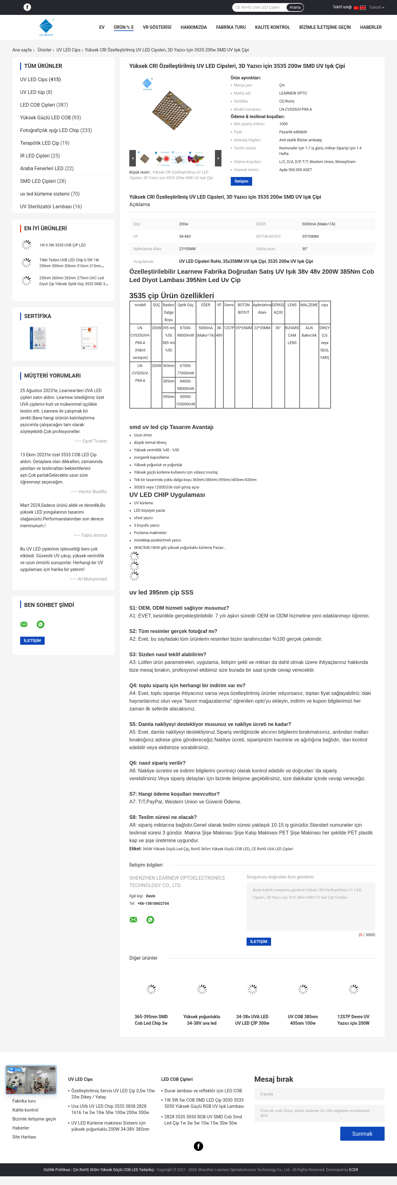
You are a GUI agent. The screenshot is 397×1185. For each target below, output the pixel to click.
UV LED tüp (32, 92)
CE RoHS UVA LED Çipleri (272, 849)
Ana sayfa (22, 49)
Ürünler (44, 49)
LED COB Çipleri (37, 105)
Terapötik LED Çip (39, 143)
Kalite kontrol (272, 27)
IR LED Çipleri (35, 156)
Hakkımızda (194, 27)
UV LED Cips (68, 49)
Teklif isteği (342, 7)
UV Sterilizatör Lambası (46, 207)
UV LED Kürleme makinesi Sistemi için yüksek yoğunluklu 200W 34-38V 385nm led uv (110, 1127)
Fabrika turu (231, 27)
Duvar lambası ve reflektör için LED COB (203, 1090)
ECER (353, 1170)
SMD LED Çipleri (38, 181)
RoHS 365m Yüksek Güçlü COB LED (220, 849)
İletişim (241, 181)
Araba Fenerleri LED (42, 168)
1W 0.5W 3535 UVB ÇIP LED (62, 245)
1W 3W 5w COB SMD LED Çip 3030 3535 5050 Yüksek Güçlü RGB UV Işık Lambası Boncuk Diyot (204, 1104)
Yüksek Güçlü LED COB (45, 118)
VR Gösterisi (157, 27)
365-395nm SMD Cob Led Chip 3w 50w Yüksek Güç (151, 1020)
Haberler (371, 27)
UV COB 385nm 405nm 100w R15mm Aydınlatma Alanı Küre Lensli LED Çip (302, 1020)
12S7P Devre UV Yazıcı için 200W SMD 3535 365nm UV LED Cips (353, 1020)
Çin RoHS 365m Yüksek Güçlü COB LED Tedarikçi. (114, 1170)
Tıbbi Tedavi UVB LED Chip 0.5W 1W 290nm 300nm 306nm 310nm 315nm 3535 (70, 266)
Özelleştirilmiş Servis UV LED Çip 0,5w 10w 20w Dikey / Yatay (113, 1093)
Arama (295, 7)
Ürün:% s (124, 27)
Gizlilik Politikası (57, 1170)
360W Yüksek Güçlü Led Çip (166, 849)
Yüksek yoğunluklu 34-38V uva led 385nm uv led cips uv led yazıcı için (201, 1020)
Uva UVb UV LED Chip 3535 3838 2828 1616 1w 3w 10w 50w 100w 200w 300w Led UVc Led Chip (110, 1110)
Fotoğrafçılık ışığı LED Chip (49, 130)
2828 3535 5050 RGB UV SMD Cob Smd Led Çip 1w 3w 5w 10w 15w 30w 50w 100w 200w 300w (203, 1120)
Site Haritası (24, 1136)
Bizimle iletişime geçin (325, 27)
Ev (102, 27)
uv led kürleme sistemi (44, 194)
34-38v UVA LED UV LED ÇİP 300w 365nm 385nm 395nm (252, 1020)
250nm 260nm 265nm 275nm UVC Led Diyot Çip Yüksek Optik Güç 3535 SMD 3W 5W (74, 284)
